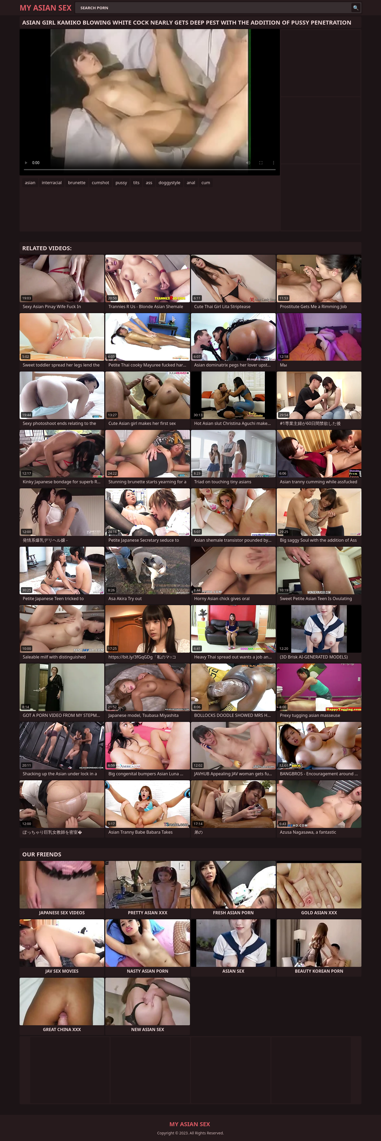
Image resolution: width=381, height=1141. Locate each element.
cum (206, 182)
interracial (52, 182)
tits (136, 182)
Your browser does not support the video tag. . (150, 102)
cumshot (100, 182)
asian (30, 182)
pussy (121, 182)
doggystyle (169, 182)
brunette (76, 182)
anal (191, 182)
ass (149, 182)
